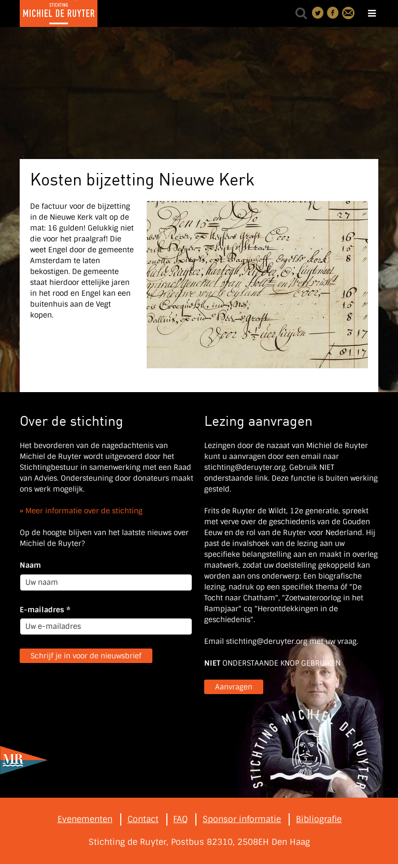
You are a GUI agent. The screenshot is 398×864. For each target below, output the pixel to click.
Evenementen (85, 819)
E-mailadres (45, 609)
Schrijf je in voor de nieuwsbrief (86, 655)
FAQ (180, 819)
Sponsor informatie (242, 819)
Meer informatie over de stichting (84, 510)
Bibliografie (319, 819)
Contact (348, 13)
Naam (30, 565)
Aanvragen (233, 687)
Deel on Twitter (318, 13)
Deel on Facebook (333, 13)
